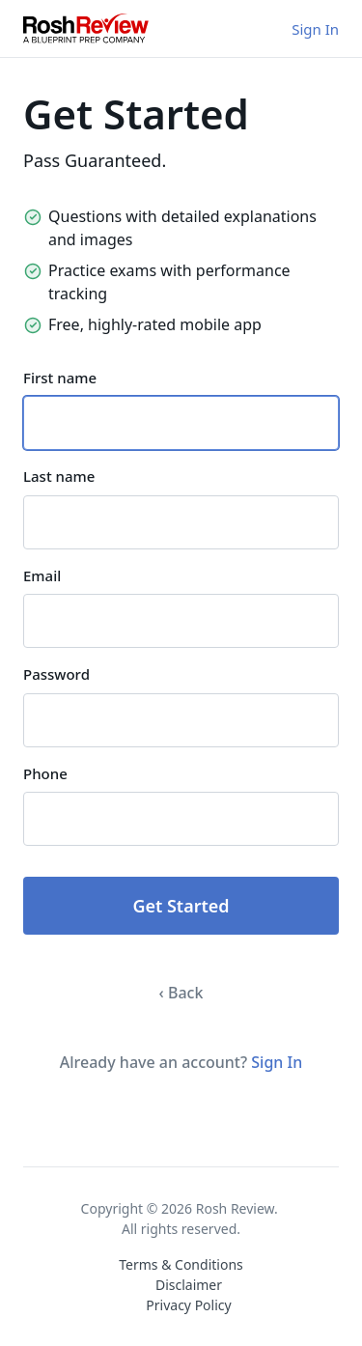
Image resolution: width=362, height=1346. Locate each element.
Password (56, 674)
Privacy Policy (188, 1305)
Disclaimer (188, 1285)
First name (60, 377)
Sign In (315, 29)
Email (42, 575)
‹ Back (181, 992)
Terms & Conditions (181, 1264)
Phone (45, 773)
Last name (59, 476)
